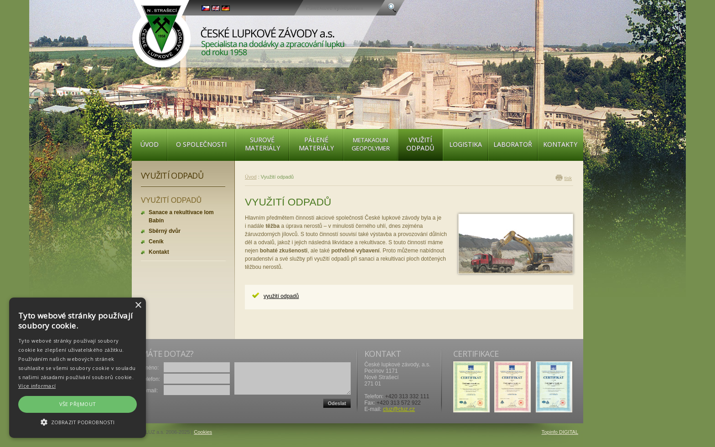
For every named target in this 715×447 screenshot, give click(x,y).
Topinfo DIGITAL (560, 432)
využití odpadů (281, 296)
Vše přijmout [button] (77, 404)
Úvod (251, 177)
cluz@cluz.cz (399, 409)
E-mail (148, 390)
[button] (77, 421)
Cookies (203, 432)
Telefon (150, 379)
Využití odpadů (172, 175)
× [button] (138, 305)
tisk (568, 178)
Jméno (149, 368)
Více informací (37, 385)
